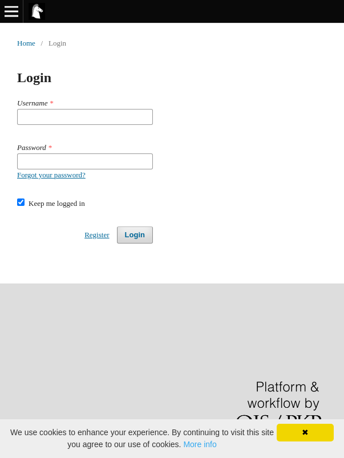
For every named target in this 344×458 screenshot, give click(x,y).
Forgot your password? (51, 175)
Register (96, 234)
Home (26, 43)
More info (199, 444)
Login (135, 234)
